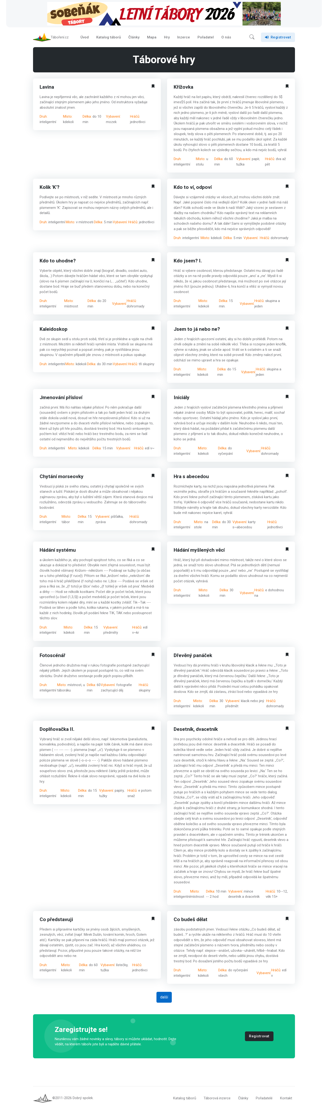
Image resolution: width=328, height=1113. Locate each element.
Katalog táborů (108, 39)
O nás (226, 39)
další (164, 1000)
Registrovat (278, 39)
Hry (167, 39)
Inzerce (183, 39)
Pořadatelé (264, 1101)
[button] (252, 38)
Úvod (84, 39)
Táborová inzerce (217, 1101)
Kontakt (286, 1101)
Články (133, 39)
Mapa (151, 39)
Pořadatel (206, 39)
